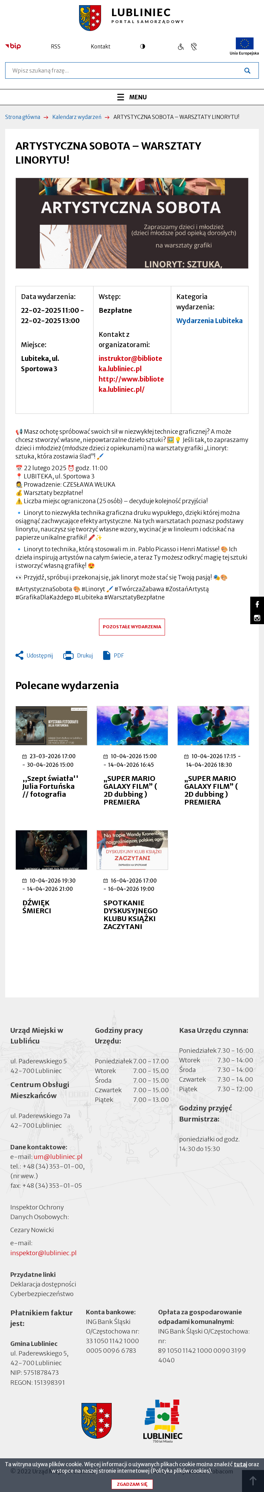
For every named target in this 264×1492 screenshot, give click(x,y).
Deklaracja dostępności (43, 1284)
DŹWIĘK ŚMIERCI (36, 906)
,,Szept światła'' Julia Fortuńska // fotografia (50, 786)
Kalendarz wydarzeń (76, 117)
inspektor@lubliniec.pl (43, 1253)
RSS (55, 46)
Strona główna (22, 117)
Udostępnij (40, 655)
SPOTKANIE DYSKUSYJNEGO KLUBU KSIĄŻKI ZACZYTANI (130, 914)
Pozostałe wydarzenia (132, 627)
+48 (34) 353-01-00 (52, 1166)
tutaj (240, 1466)
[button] (132, 223)
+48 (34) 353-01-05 (52, 1186)
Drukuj (78, 657)
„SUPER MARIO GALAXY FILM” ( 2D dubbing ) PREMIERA (130, 790)
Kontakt (100, 46)
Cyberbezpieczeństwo (42, 1293)
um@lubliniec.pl (58, 1157)
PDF (119, 655)
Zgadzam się (132, 1486)
